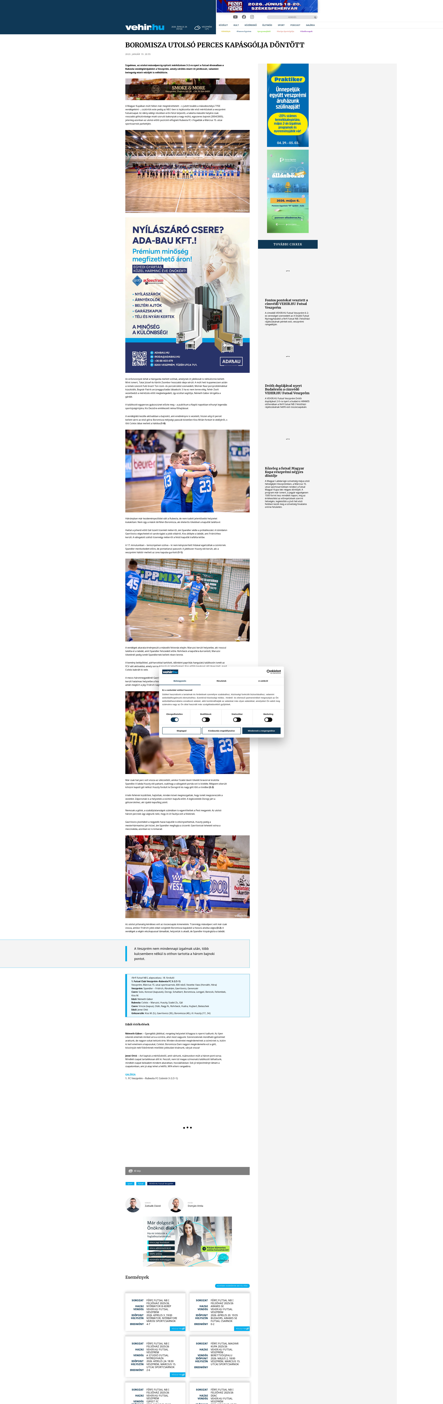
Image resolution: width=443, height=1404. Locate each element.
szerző (148, 1203)
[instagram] (252, 17)
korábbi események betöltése (232, 1286)
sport (130, 1183)
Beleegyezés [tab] (179, 681)
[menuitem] (223, 25)
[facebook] (244, 17)
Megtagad (181, 731)
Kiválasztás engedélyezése (221, 731)
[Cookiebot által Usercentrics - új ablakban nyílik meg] (269, 672)
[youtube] (235, 17)
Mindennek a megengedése (261, 731)
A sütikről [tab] (263, 681)
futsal (140, 1183)
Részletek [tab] (221, 681)
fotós (190, 1203)
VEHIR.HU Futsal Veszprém (161, 1183)
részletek (177, 1328)
